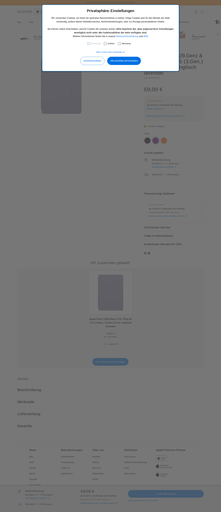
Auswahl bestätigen (92, 61)
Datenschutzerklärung (127, 36)
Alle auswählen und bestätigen (124, 61)
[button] (110, 52)
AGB (145, 36)
